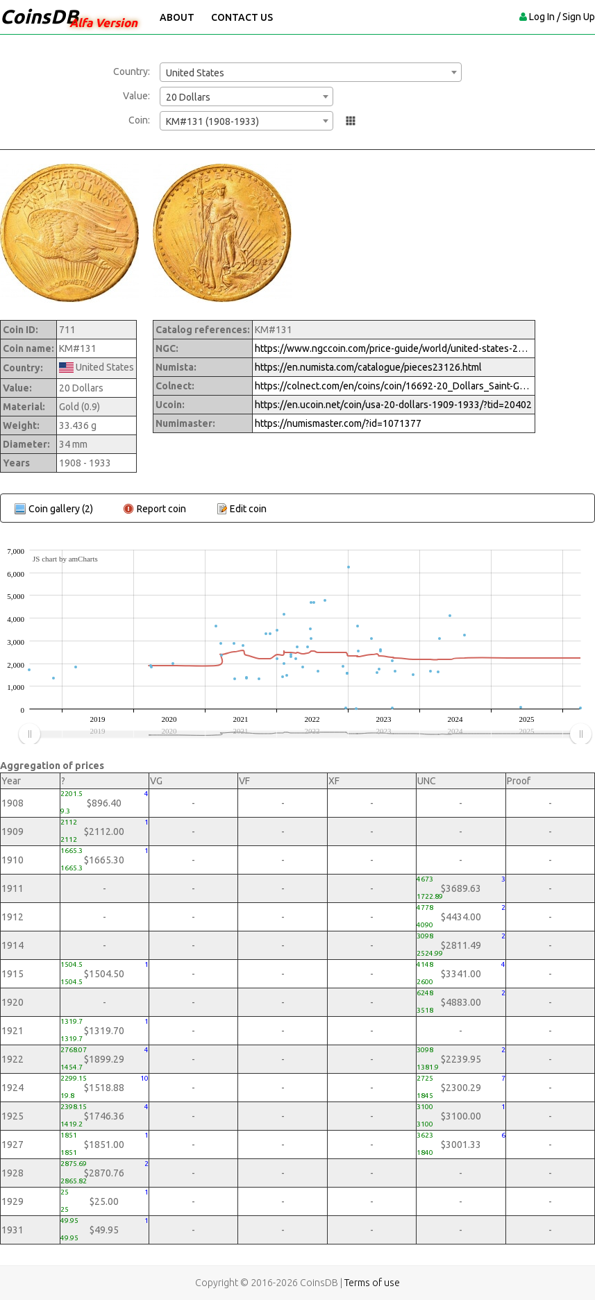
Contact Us (242, 17)
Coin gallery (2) (60, 508)
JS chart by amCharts (65, 559)
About (177, 17)
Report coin (161, 508)
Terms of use (372, 1282)
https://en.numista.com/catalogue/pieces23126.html (368, 367)
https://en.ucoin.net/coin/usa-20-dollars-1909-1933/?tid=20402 (393, 404)
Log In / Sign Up (562, 16)
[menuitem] (304, 734)
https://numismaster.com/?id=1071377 (338, 423)
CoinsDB (39, 16)
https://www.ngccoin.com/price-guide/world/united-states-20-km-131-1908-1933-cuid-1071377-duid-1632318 (394, 348)
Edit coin (248, 508)
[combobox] (311, 72)
